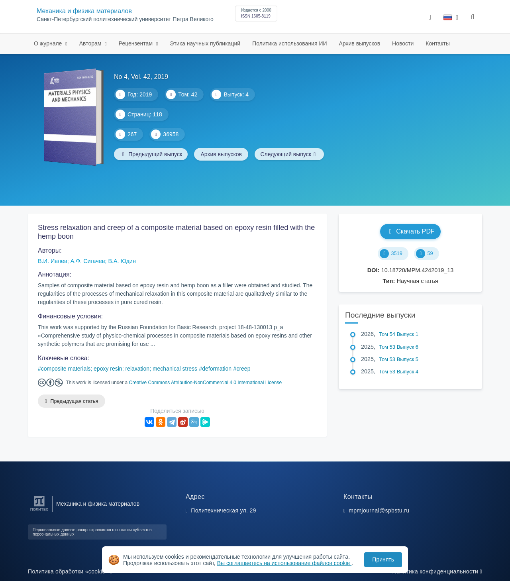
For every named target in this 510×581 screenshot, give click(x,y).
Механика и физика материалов (84, 11)
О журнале (48, 43)
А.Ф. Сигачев (88, 261)
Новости (403, 43)
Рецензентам (136, 43)
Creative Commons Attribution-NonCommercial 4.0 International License (205, 382)
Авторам (91, 43)
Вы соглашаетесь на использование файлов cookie (284, 563)
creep (243, 368)
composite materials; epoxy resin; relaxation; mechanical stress (119, 368)
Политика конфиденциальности (437, 571)
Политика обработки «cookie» (70, 571)
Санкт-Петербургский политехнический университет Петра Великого (125, 19)
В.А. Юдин (121, 261)
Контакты (437, 43)
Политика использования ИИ (289, 43)
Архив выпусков (360, 43)
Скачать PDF (410, 231)
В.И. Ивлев (52, 261)
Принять (383, 559)
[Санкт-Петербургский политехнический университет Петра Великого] (39, 511)
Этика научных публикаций (205, 43)
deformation (216, 368)
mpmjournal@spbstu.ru (379, 510)
